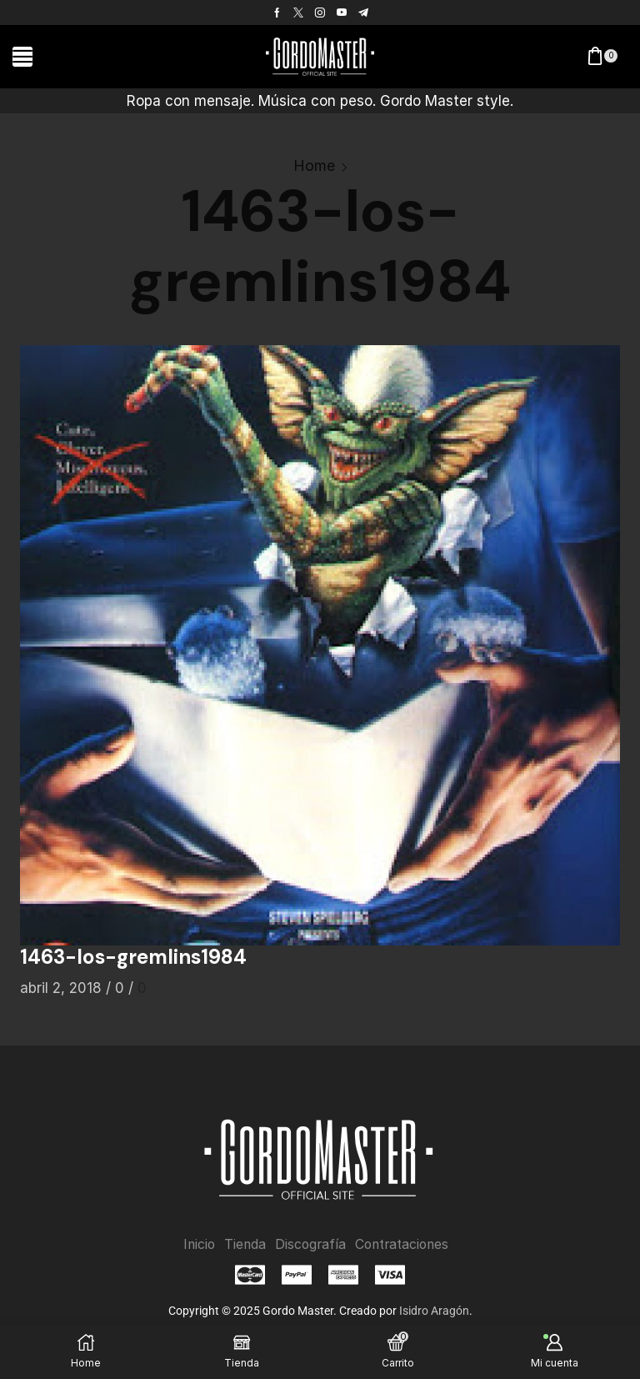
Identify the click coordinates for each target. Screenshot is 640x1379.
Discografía (309, 1244)
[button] (22, 57)
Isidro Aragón (434, 1310)
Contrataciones (403, 1244)
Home (314, 165)
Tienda (243, 1244)
